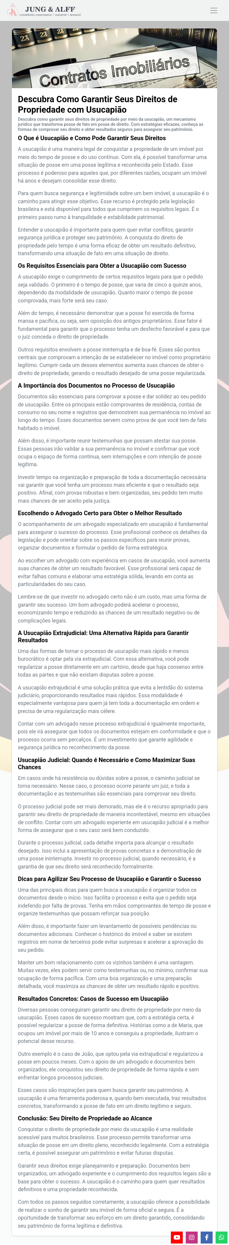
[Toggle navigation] (214, 11)
